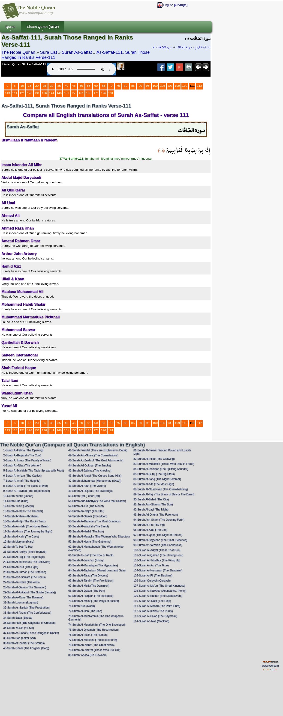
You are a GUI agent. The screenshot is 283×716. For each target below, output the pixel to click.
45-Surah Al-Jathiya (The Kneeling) (89, 470)
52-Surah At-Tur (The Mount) (86, 506)
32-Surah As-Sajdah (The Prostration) (26, 607)
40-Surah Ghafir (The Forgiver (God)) (26, 648)
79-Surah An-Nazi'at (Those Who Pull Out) (94, 650)
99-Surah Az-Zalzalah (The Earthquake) (157, 545)
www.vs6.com (270, 665)
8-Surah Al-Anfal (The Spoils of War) (25, 485)
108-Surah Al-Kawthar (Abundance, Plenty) (159, 590)
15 (29, 85)
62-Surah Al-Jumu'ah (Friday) (86, 560)
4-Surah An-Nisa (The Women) (22, 465)
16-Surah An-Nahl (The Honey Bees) (25, 526)
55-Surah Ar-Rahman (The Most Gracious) (94, 521)
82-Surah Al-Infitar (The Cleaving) (154, 458)
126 (29, 93)
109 (177, 85)
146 (59, 93)
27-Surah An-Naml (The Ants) (21, 582)
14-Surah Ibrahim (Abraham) (21, 516)
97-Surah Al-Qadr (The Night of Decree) (157, 535)
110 (184, 85)
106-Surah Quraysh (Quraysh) (152, 580)
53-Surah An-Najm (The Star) (86, 511)
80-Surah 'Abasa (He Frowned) (87, 655)
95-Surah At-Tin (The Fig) (149, 524)
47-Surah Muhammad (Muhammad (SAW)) (94, 480)
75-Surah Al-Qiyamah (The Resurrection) (93, 629)
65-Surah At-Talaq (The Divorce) (88, 575)
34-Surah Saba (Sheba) (18, 617)
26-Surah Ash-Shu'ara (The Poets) (24, 577)
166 (88, 93)
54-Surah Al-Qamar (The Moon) (87, 516)
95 (148, 85)
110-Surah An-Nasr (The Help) (152, 601)
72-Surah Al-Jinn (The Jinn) (85, 611)
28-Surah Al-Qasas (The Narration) (24, 587)
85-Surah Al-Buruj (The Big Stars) (154, 474)
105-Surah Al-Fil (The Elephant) (152, 575)
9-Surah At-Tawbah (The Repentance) (26, 490)
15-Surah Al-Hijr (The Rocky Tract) (24, 521)
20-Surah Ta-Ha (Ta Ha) (18, 546)
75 (118, 85)
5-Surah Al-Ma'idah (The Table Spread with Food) (33, 470)
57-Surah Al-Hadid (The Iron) (86, 531)
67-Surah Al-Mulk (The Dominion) (88, 585)
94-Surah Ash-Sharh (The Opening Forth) (158, 519)
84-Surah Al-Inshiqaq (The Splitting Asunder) (160, 469)
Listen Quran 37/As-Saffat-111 (24, 64)
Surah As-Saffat (77, 52)
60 (96, 85)
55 (88, 85)
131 (36, 93)
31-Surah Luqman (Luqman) (20, 602)
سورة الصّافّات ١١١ (161, 47)
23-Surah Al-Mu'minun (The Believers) (26, 562)
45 (74, 85)
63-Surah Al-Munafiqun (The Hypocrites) (93, 565)
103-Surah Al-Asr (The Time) (151, 565)
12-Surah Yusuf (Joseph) (18, 506)
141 (51, 93)
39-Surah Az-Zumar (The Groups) (24, 643)
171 (96, 93)
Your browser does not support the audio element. (81, 69)
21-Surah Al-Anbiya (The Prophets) (24, 551)
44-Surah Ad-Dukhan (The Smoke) (89, 465)
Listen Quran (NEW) (43, 29)
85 (133, 85)
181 (110, 93)
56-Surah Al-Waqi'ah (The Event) (88, 526)
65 (103, 85)
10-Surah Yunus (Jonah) (18, 496)
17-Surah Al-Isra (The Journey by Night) (27, 531)
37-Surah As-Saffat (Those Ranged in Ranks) (31, 633)
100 (155, 85)
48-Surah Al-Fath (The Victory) (87, 485)
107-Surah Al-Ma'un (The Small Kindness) (159, 585)
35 (59, 85)
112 (199, 85)
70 (111, 85)
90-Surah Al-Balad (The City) (151, 499)
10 (22, 85)
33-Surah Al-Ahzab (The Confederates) (27, 612)
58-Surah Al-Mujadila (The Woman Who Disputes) (99, 536)
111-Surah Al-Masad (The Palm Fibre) (156, 606)
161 (81, 93)
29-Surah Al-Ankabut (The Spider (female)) (29, 592)
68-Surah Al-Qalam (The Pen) (86, 590)
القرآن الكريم (203, 47)
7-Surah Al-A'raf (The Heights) (21, 480)
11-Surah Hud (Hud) (15, 501)
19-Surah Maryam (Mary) (18, 541)
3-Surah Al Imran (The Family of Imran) (27, 460)
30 (52, 85)
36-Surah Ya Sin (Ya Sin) (18, 627)
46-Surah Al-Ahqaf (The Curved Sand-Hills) (94, 475)
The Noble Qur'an (18, 52)
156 (73, 93)
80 (125, 85)
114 (14, 93)
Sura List (48, 52)
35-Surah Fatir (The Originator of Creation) (29, 622)
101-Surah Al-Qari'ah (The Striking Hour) (158, 555)
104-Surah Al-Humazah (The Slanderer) (157, 570)
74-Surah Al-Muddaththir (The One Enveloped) (97, 624)
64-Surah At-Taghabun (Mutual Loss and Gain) (97, 570)
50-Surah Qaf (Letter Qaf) (84, 496)
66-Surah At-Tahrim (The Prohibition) (90, 580)
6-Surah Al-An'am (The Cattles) (22, 475)
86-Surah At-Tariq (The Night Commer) (157, 479)
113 (7, 93)
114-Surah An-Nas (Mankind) (151, 621)
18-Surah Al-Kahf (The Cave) (21, 536)
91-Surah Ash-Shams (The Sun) (153, 504)
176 (103, 93)
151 (66, 93)
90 (140, 85)
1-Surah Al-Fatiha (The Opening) (23, 450)
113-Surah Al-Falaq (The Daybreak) (155, 616)
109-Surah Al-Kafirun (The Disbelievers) (157, 595)
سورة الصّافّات (184, 47)
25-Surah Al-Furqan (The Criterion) (24, 572)
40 (66, 85)
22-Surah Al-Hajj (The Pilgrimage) (24, 556)
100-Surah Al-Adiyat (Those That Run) (157, 550)
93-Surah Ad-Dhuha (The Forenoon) (155, 514)
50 (81, 85)
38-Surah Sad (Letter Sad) (19, 638)
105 (162, 85)
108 (169, 85)
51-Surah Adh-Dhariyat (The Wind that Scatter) (97, 501)
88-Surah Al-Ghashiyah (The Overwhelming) (160, 489)
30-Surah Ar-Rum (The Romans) (23, 597)
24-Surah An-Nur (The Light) (20, 567)
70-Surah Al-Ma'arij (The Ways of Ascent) (93, 601)
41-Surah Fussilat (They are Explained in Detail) (97, 450)
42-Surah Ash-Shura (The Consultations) (93, 455)
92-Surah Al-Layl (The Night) (151, 509)
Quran (10, 29)
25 (44, 85)
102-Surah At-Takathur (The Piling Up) (156, 560)
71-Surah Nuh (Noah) (81, 606)
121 (22, 93)
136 (44, 93)
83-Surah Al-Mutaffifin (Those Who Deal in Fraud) (163, 463)
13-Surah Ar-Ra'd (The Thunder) (23, 511)
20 (37, 85)
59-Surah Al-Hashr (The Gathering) (89, 541)
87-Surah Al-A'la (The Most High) (153, 484)
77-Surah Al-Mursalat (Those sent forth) (92, 639)
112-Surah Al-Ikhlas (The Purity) (153, 611)
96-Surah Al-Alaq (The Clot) (150, 529)
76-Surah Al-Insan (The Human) (88, 634)
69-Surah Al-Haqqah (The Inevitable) (90, 595)
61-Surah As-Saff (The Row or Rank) (91, 555)
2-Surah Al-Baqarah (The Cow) (22, 455)
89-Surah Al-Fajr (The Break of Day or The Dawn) (163, 494)
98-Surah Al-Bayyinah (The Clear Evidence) (160, 540)
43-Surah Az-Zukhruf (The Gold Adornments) (95, 460)
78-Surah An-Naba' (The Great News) (91, 645)
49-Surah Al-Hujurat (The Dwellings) (90, 490)
